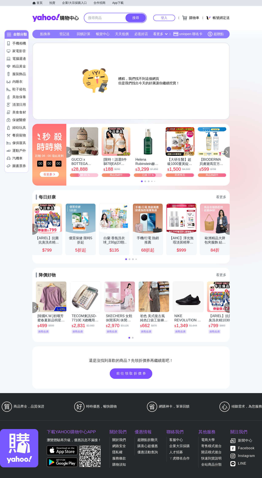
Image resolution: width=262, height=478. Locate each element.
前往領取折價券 (131, 373)
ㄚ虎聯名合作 (179, 458)
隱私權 (117, 452)
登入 (164, 18)
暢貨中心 (103, 34)
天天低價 (122, 34)
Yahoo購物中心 (55, 18)
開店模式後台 (211, 452)
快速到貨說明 (211, 458)
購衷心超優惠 (147, 446)
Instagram (246, 456)
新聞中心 (245, 440)
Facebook (246, 448)
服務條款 (119, 458)
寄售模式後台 (211, 446)
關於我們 (119, 440)
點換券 (45, 34)
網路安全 (119, 446)
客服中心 (176, 440)
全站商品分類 (211, 464)
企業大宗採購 (179, 446)
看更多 (160, 34)
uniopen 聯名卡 (187, 34)
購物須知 (119, 464)
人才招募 (176, 452)
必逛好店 (141, 34)
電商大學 (208, 440)
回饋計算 (83, 34)
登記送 (64, 34)
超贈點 (216, 34)
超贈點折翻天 (147, 440)
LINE (242, 463)
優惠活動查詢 (147, 452)
